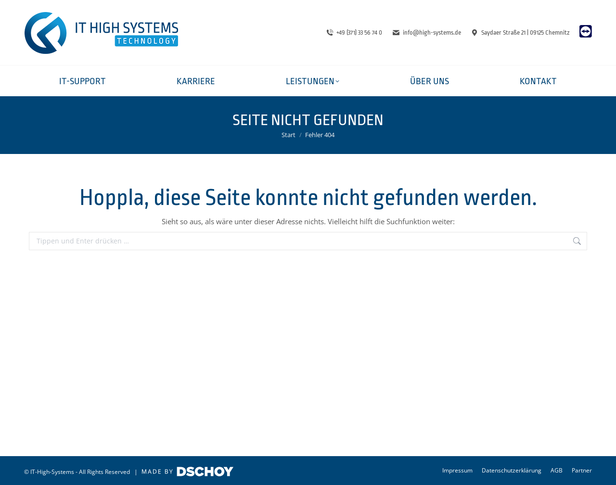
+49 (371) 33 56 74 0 (354, 32)
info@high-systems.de (426, 32)
